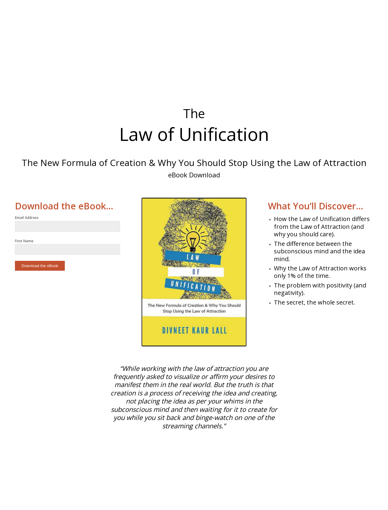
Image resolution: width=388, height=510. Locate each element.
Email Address (27, 217)
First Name (24, 240)
